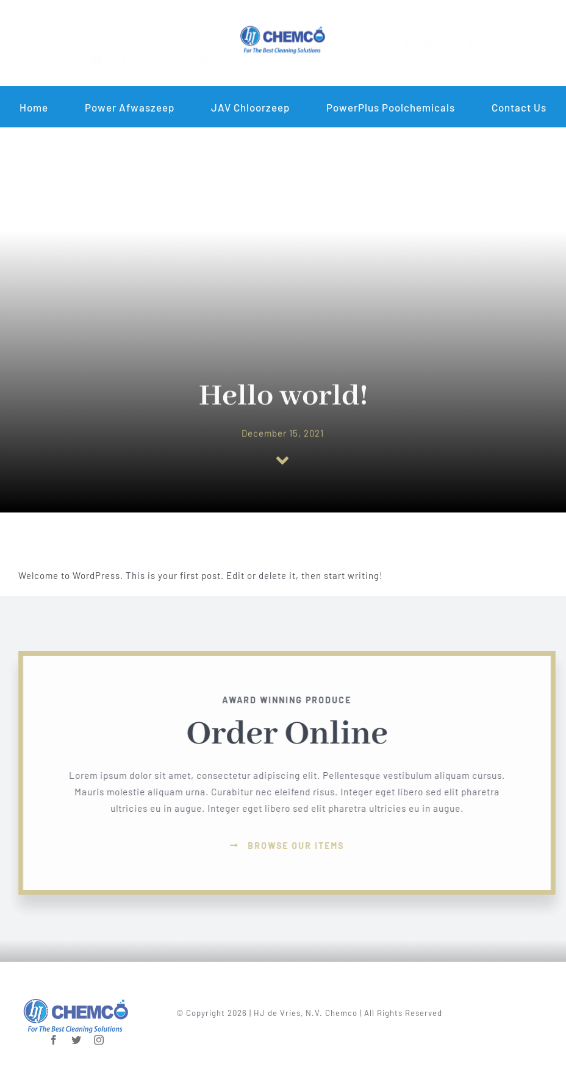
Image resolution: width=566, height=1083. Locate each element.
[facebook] (416, 43)
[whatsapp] (438, 43)
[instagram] (99, 1034)
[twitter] (76, 1034)
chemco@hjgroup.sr (120, 23)
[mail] (460, 43)
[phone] (483, 43)
